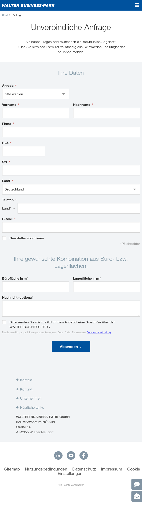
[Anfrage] (136, 496)
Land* (6, 208)
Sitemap (12, 469)
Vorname (9, 104)
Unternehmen (30, 398)
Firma (7, 123)
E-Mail (7, 219)
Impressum (111, 469)
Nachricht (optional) (18, 297)
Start (5, 15)
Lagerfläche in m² (87, 278)
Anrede (8, 85)
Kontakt (26, 380)
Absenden (70, 346)
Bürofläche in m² (15, 278)
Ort (5, 162)
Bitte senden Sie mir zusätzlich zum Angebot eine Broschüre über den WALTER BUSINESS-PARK (62, 322)
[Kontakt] (136, 484)
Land (6, 181)
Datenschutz (84, 469)
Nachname (82, 104)
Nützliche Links (32, 407)
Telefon (8, 200)
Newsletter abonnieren (27, 238)
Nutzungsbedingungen (46, 469)
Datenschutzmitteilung (99, 332)
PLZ (5, 143)
